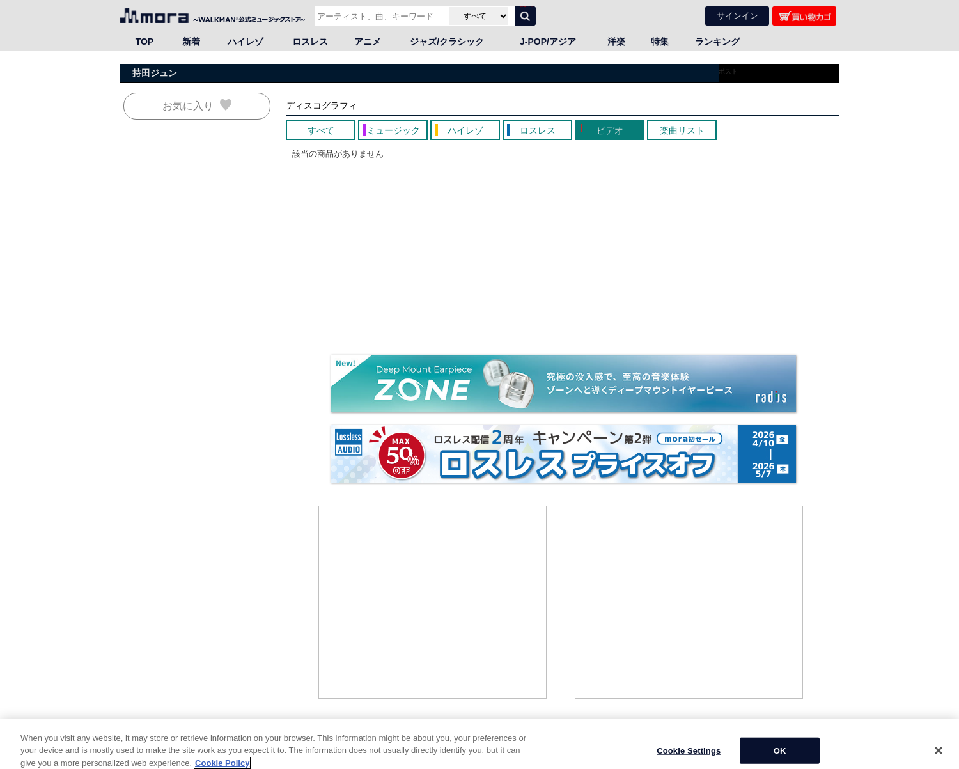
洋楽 (616, 41)
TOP (145, 41)
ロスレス (310, 41)
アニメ (367, 41)
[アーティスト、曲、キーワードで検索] (380, 16)
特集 (660, 41)
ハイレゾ (245, 41)
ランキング (717, 41)
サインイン (737, 15)
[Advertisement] (432, 602)
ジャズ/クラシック (447, 41)
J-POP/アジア (548, 41)
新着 (191, 41)
